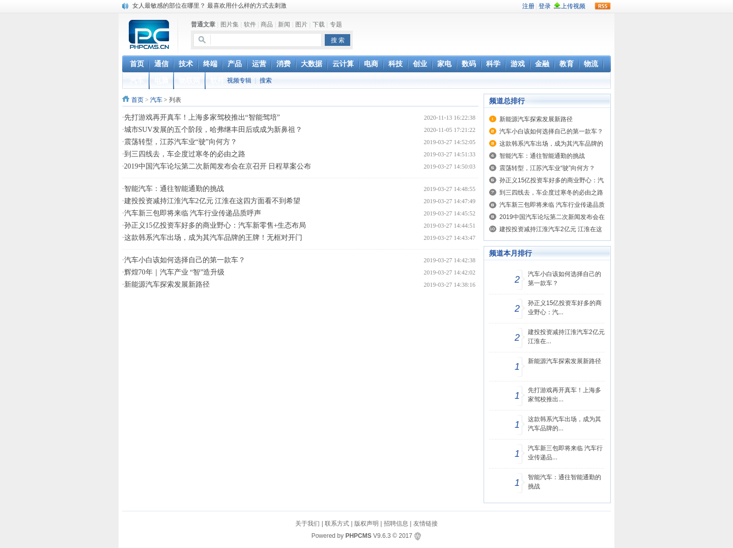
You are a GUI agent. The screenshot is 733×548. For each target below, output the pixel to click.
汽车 (156, 99)
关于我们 (307, 523)
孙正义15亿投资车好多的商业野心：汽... (565, 307)
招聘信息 (396, 523)
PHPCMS (358, 535)
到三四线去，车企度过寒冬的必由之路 (184, 154)
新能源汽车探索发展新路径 (167, 284)
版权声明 (366, 523)
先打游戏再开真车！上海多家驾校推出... (564, 395)
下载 (319, 24)
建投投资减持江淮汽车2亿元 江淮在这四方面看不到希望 (212, 201)
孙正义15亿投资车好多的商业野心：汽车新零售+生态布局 (215, 225)
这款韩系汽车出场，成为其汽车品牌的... (564, 424)
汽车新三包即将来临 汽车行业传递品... (565, 453)
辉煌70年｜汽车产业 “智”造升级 (174, 272)
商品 (267, 24)
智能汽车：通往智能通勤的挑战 (174, 189)
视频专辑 (239, 80)
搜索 (266, 80)
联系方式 (337, 523)
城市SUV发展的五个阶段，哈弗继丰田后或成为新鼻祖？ (213, 129)
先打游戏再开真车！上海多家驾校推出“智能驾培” (202, 117)
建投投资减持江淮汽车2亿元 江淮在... (566, 336)
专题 (336, 24)
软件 (250, 24)
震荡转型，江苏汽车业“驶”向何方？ (180, 142)
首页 (137, 99)
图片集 (229, 24)
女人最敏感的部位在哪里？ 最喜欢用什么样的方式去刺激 (209, 5)
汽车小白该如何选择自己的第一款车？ (184, 260)
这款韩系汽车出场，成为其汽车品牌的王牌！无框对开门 (213, 237)
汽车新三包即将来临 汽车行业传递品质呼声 (193, 213)
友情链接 (425, 523)
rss (603, 6)
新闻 (284, 24)
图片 (301, 24)
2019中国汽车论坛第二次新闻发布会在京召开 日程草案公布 (218, 166)
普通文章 (203, 24)
